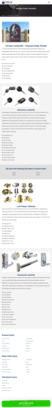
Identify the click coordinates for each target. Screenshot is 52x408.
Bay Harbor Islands (6, 359)
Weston (28, 350)
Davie (3, 341)
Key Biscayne (29, 364)
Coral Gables (29, 359)
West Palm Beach (6, 390)
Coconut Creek (5, 338)
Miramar (28, 346)
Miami (27, 367)
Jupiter (3, 385)
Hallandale (28, 343)
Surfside (28, 372)
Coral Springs (29, 338)
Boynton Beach (5, 383)
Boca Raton (4, 380)
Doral (27, 362)
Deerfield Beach (29, 341)
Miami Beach (5, 367)
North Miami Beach (6, 369)
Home (3, 15)
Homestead (4, 364)
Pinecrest (28, 369)
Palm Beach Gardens (7, 388)
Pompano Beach (6, 350)
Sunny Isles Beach (6, 372)
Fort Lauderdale (5, 343)
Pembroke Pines (6, 348)
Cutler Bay (4, 362)
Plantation (28, 348)
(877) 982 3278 (31, 400)
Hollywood (4, 346)
